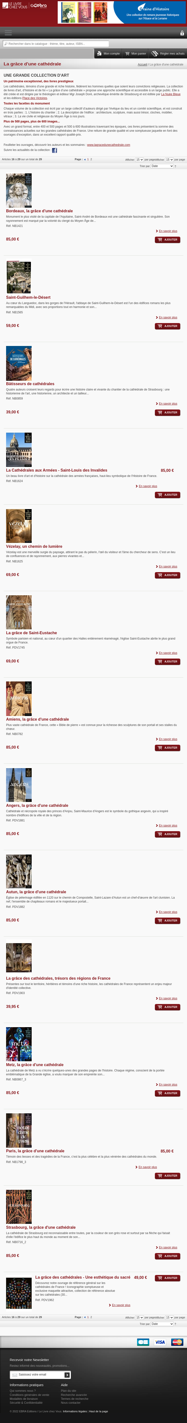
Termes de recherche (74, 1399)
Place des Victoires (34, 98)
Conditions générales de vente (29, 1395)
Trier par (145, 166)
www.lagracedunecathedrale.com (108, 145)
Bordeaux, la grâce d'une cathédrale (39, 211)
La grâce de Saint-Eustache (31, 633)
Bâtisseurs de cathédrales (30, 384)
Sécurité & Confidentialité (26, 1402)
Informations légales (75, 1411)
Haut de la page (98, 1411)
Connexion (182, 33)
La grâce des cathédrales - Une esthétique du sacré (82, 1277)
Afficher (159, 159)
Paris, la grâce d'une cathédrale (35, 1151)
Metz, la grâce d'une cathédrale (35, 1065)
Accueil (142, 64)
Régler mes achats (172, 53)
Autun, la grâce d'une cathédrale (36, 892)
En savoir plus (168, 231)
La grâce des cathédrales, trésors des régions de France (58, 978)
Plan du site (68, 1391)
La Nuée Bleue (170, 94)
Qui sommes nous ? (23, 1391)
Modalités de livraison (24, 1399)
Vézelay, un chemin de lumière (34, 546)
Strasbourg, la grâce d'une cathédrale (41, 1227)
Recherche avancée (74, 1395)
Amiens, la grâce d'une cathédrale (37, 719)
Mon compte (112, 53)
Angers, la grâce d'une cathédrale (37, 805)
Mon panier (138, 53)
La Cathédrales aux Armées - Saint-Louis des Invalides (56, 470)
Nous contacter (71, 1402)
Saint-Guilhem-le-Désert (28, 297)
